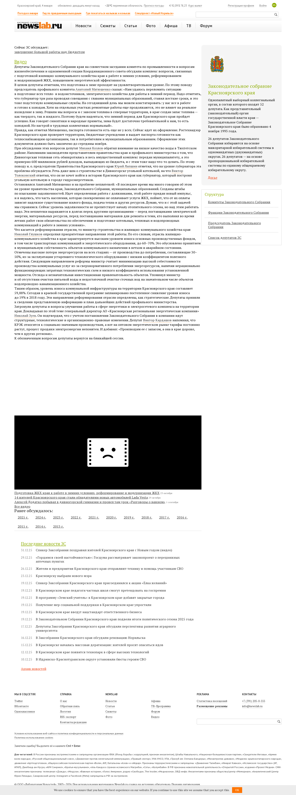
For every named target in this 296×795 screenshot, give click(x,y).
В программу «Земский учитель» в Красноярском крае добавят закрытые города (100, 598)
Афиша (155, 701)
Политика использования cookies (33, 737)
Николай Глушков (28, 234)
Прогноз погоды (154, 5)
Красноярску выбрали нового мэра (63, 576)
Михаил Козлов (91, 148)
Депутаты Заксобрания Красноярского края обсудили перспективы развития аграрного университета (106, 628)
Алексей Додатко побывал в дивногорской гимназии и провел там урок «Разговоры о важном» (89, 502)
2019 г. (129, 517)
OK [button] (237, 790)
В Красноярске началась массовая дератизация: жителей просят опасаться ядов (99, 645)
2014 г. (40, 526)
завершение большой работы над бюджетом (49, 52)
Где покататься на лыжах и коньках (108, 13)
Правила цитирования (185, 784)
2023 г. (58, 517)
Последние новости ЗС (43, 544)
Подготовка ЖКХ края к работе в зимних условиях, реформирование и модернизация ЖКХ (87, 493)
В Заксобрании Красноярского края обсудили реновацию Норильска (90, 638)
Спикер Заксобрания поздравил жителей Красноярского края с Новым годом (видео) (104, 550)
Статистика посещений (212, 701)
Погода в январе (27, 13)
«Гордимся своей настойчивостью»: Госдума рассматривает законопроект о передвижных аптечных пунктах (108, 559)
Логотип (65, 711)
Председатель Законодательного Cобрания (234, 225)
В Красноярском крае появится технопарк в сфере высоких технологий (92, 652)
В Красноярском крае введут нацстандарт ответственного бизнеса (89, 612)
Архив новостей (33, 668)
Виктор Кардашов (157, 320)
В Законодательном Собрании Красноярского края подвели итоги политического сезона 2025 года (114, 619)
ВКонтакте (21, 706)
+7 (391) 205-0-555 (253, 701)
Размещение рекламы (212, 706)
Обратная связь (70, 706)
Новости (111, 701)
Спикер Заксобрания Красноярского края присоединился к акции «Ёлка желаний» (101, 583)
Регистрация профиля (241, 5)
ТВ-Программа (161, 706)
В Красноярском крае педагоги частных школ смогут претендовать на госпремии (101, 590)
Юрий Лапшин (125, 166)
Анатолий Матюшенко (93, 89)
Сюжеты (110, 711)
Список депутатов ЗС (224, 237)
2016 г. (182, 517)
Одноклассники (24, 711)
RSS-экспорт (68, 717)
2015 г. (23, 526)
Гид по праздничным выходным (62, 13)
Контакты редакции (73, 722)
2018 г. (146, 517)
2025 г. (23, 517)
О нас (63, 701)
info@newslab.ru (252, 706)
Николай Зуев (25, 315)
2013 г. (58, 526)
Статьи (110, 706)
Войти (263, 5)
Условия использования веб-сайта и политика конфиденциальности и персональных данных (68, 733)
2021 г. (93, 517)
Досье (212, 177)
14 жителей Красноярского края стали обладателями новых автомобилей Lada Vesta (81, 497)
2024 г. (40, 517)
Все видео (22, 506)
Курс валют (195, 5)
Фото (108, 717)
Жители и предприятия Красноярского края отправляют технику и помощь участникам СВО (109, 569)
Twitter (18, 701)
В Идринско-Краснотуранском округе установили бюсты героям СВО (91, 659)
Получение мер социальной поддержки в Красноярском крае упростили (93, 605)
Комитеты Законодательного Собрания (239, 202)
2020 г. (111, 517)
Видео (20, 61)
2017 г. (164, 517)
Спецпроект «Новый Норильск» (154, 13)
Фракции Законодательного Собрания (238, 212)
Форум (155, 711)
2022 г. (76, 517)
